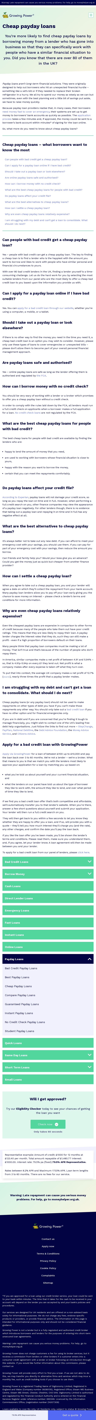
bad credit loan (75, 709)
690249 (51, 1399)
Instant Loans (14, 934)
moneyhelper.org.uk (86, 3)
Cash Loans (13, 886)
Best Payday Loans (17, 977)
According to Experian (15, 497)
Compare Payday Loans (20, 995)
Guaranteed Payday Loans (22, 1004)
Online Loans (14, 947)
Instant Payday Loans (19, 1013)
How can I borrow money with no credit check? (32, 183)
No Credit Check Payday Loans (25, 1022)
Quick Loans (13, 1043)
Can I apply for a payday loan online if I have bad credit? (38, 165)
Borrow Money (15, 874)
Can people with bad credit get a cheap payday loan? (36, 159)
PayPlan (7, 730)
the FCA (41, 375)
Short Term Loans (17, 1067)
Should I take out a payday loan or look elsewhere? (35, 171)
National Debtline (23, 730)
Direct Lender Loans (19, 898)
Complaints (48, 1275)
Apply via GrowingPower (16, 753)
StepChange (85, 726)
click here (83, 852)
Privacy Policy (48, 1260)
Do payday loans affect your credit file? (28, 195)
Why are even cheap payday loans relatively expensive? (37, 214)
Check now (48, 1124)
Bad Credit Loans (16, 861)
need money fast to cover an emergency (26, 111)
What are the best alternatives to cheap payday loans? (37, 202)
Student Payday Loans (19, 1031)
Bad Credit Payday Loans (21, 968)
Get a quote (72, 1415)
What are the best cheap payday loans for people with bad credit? (43, 189)
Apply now (48, 1246)
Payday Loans (14, 959)
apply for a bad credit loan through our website (45, 308)
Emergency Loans (17, 910)
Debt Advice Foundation (53, 730)
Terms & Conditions (48, 1253)
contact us (8, 1366)
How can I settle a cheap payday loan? (27, 208)
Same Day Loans (16, 1055)
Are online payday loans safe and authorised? (31, 177)
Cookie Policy (48, 1268)
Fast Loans (12, 922)
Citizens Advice (26, 733)
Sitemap (48, 1282)
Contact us (48, 1239)
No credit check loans (28, 412)
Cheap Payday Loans (18, 986)
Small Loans (13, 1079)
